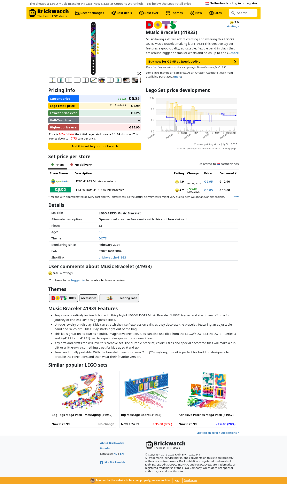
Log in (236, 3)
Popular (105, 448)
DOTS (103, 238)
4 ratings (233, 26)
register (251, 3)
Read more (190, 480)
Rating (179, 173)
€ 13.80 (224, 190)
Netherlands (216, 3)
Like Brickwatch (112, 462)
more (235, 53)
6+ (100, 232)
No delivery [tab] (81, 164)
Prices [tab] (57, 164)
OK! (177, 480)
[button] (139, 73)
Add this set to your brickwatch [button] (94, 146)
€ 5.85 (208, 190)
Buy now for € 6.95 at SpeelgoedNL (192, 61)
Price (208, 173)
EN (122, 453)
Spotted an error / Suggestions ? (218, 433)
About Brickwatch (112, 443)
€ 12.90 (224, 181)
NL (115, 453)
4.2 (179, 190)
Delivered (226, 173)
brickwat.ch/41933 (112, 257)
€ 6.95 (208, 181)
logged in (78, 280)
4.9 (179, 181)
